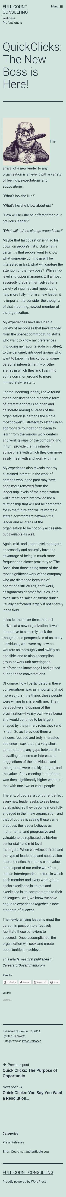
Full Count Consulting (28, 1172)
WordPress (38, 1181)
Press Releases (31, 1041)
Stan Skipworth (16, 1036)
